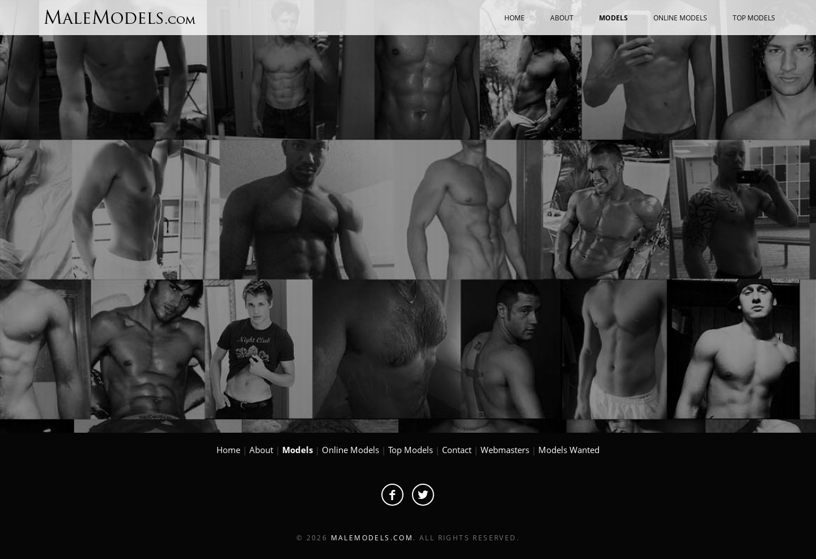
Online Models (350, 449)
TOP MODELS (754, 18)
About (261, 449)
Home (228, 449)
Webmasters (505, 449)
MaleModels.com (372, 538)
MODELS (613, 18)
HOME (514, 18)
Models (297, 449)
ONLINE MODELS (680, 18)
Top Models (410, 449)
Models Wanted (569, 449)
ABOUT (561, 18)
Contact (456, 449)
